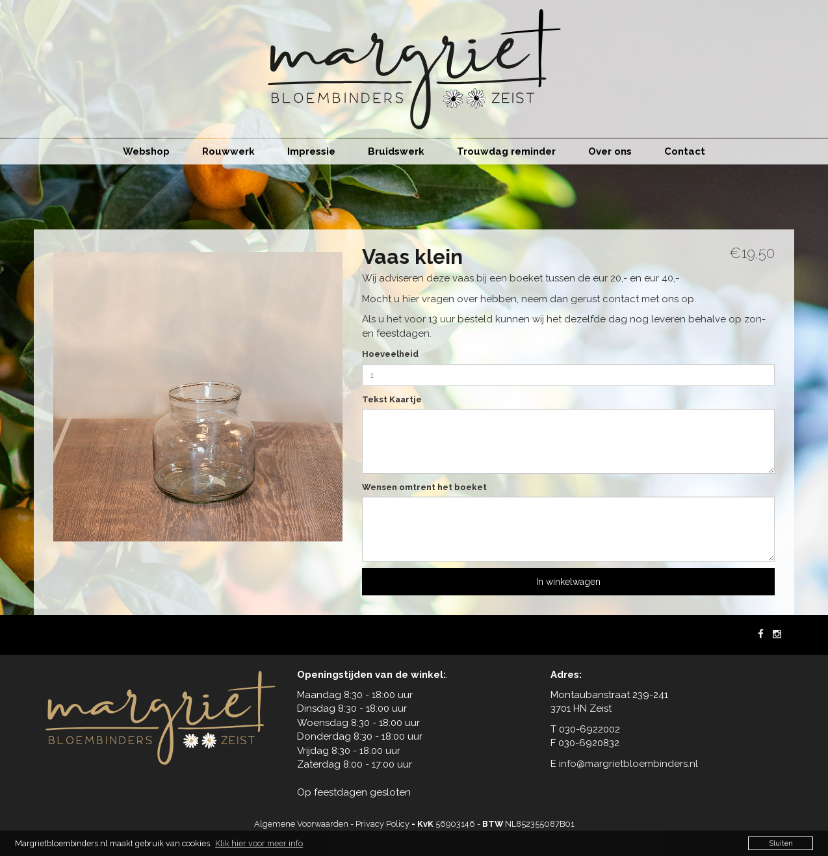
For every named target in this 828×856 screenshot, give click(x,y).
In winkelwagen (568, 582)
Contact (684, 151)
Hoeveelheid (390, 354)
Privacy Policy (382, 824)
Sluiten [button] (781, 843)
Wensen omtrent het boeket (424, 487)
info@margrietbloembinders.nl (628, 764)
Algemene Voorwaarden (301, 824)
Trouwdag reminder (506, 151)
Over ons (610, 151)
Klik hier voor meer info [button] (259, 843)
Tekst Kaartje (392, 399)
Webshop (146, 151)
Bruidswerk (396, 151)
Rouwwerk (228, 151)
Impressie (311, 151)
